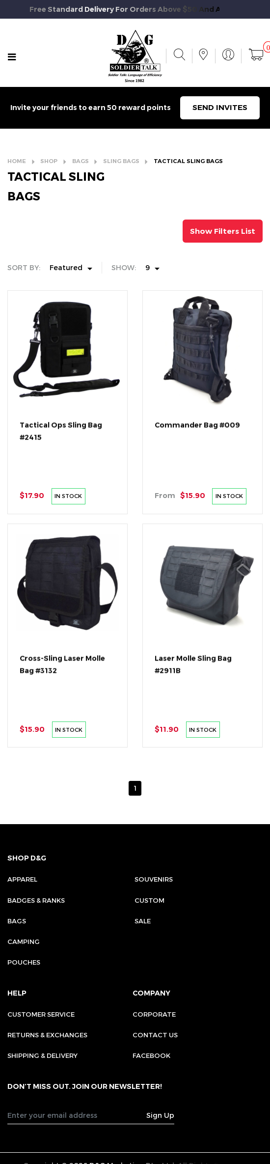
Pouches (23, 962)
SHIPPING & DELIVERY (42, 1055)
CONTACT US (155, 1035)
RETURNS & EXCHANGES (47, 1035)
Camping (23, 941)
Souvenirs (154, 879)
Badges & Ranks (36, 900)
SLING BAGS (121, 161)
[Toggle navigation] (12, 57)
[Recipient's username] (77, 1115)
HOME (16, 161)
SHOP (48, 161)
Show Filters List (222, 231)
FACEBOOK (151, 1055)
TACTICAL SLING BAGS (188, 161)
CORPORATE (154, 1014)
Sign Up (160, 1115)
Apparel (22, 879)
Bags (16, 921)
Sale (143, 921)
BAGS (80, 161)
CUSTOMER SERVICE (41, 1014)
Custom (149, 900)
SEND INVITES (219, 107)
